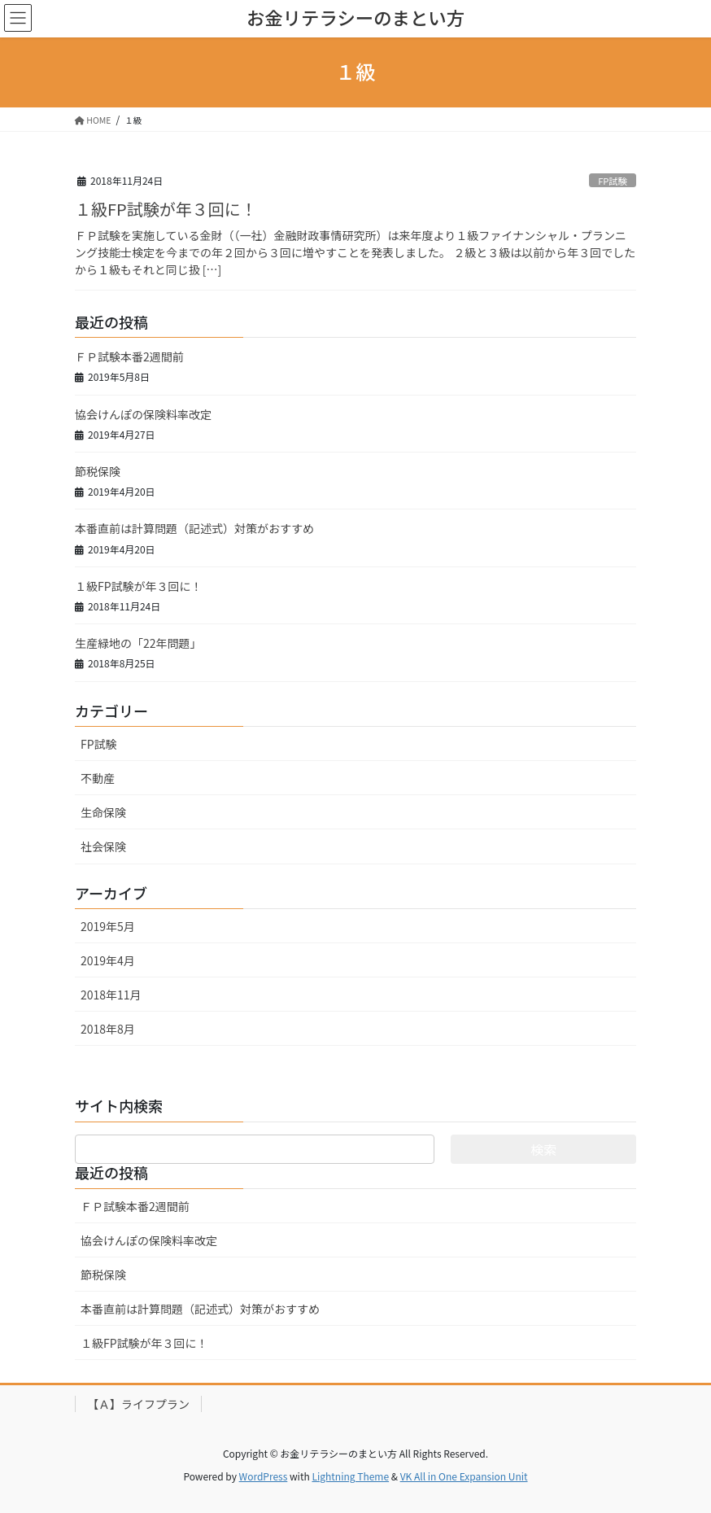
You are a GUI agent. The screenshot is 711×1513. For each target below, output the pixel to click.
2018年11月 (111, 994)
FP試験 (612, 180)
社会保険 (103, 846)
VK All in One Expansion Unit (464, 1476)
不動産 (98, 778)
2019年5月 (108, 926)
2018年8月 (108, 1029)
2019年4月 (108, 960)
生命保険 (103, 812)
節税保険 (97, 471)
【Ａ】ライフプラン (138, 1404)
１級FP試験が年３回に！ (166, 209)
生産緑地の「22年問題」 (138, 643)
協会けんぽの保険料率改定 (143, 414)
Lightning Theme (350, 1476)
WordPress (263, 1476)
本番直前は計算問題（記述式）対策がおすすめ (194, 528)
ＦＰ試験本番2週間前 (129, 356)
